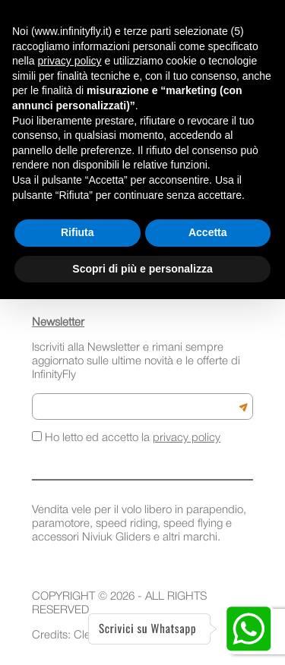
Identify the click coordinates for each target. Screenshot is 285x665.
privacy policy (186, 438)
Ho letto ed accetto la (126, 437)
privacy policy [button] (69, 61)
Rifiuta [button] (77, 232)
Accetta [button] (207, 232)
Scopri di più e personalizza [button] (142, 269)
